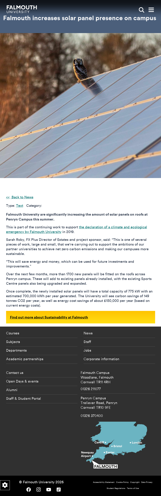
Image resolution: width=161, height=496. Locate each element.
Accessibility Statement (104, 482)
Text (19, 205)
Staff (87, 341)
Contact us (14, 372)
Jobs (87, 350)
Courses (12, 333)
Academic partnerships (24, 359)
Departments (16, 350)
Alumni (11, 390)
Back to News (22, 197)
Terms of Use (133, 488)
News (88, 333)
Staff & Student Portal (23, 398)
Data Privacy (146, 482)
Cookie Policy (122, 482)
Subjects (13, 341)
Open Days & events (22, 381)
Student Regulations (116, 488)
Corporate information (101, 359)
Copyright (135, 482)
